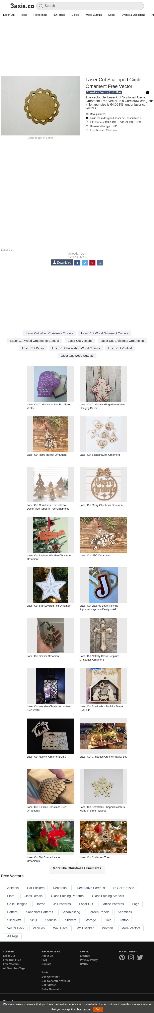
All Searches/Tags (14, 968)
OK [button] (98, 1009)
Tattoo (124, 920)
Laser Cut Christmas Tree (94, 857)
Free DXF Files (12, 959)
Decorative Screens (91, 888)
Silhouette (14, 920)
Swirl (107, 920)
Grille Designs (17, 904)
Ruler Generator (51, 989)
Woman (107, 928)
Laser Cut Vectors (80, 340)
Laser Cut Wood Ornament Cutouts (104, 333)
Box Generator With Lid (56, 980)
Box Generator (51, 976)
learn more (84, 1009)
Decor (111, 14)
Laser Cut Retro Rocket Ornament (46, 454)
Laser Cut (8, 14)
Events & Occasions (133, 14)
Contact (46, 963)
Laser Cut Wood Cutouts (77, 355)
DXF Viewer (49, 984)
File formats (40, 14)
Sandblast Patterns (39, 912)
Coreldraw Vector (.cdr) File (104, 92)
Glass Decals (33, 896)
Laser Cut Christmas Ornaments (122, 340)
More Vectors (131, 928)
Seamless (125, 912)
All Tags (12, 936)
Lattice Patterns (112, 904)
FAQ (44, 959)
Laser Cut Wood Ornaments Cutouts (34, 340)
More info (111, 130)
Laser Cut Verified (120, 348)
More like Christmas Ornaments (77, 868)
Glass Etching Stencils (108, 896)
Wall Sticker (85, 928)
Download (62, 262)
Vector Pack (15, 928)
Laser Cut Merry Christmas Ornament (101, 505)
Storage (90, 920)
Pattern (12, 912)
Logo (136, 904)
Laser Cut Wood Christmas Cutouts (49, 333)
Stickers (70, 920)
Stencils (51, 920)
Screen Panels (98, 912)
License (85, 955)
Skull (33, 920)
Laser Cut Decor (33, 348)
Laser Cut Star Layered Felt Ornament (49, 605)
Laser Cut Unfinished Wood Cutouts (76, 348)
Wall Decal (60, 928)
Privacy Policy (89, 959)
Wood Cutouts (93, 14)
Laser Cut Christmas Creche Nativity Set (103, 756)
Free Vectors (11, 963)
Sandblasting (71, 912)
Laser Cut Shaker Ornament (43, 656)
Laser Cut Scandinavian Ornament (100, 454)
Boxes (75, 14)
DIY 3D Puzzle (123, 888)
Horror (40, 904)
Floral (11, 896)
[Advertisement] (77, 47)
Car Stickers (36, 888)
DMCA (84, 963)
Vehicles (39, 928)
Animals (13, 888)
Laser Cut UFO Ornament (95, 555)
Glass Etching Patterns (67, 896)
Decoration (60, 888)
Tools (24, 14)
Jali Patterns (62, 904)
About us (47, 955)
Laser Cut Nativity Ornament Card (46, 756)
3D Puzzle (59, 14)
